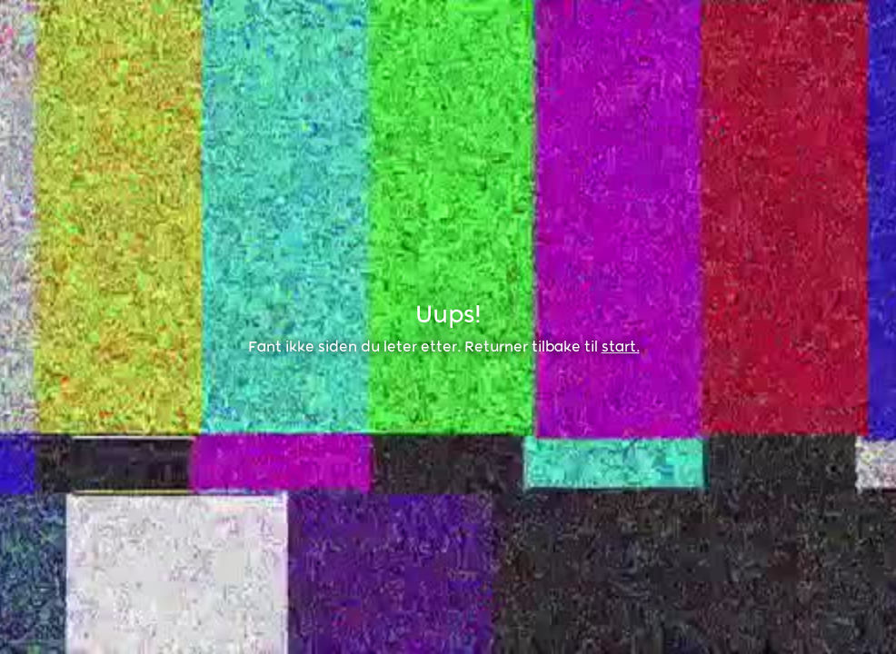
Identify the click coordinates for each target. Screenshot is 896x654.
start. (621, 346)
